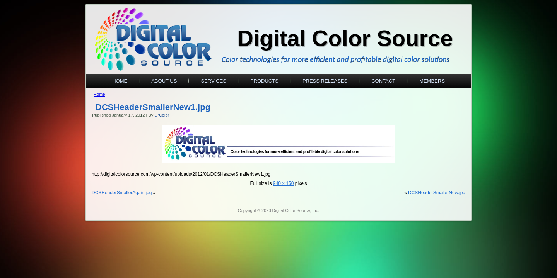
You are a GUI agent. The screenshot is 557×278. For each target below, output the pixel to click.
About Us (164, 81)
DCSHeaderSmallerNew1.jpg (153, 107)
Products (264, 81)
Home (119, 81)
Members (432, 81)
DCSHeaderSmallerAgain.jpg (122, 192)
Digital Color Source (345, 38)
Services (213, 81)
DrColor (161, 115)
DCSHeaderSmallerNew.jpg (436, 192)
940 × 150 (283, 183)
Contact (383, 81)
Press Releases (324, 81)
